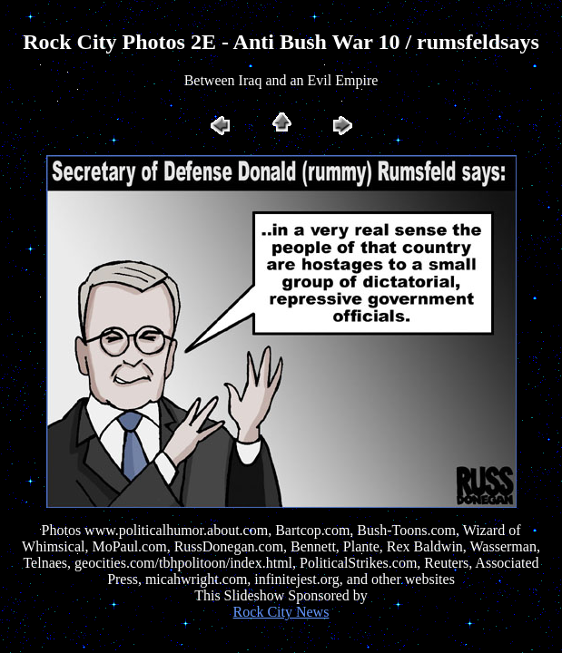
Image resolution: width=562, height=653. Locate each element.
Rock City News (281, 611)
